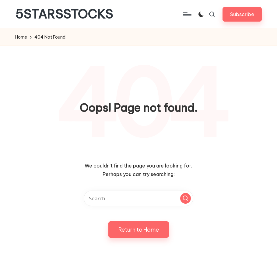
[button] (242, 14)
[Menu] (187, 14)
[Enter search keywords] (138, 198)
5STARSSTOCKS (64, 14)
